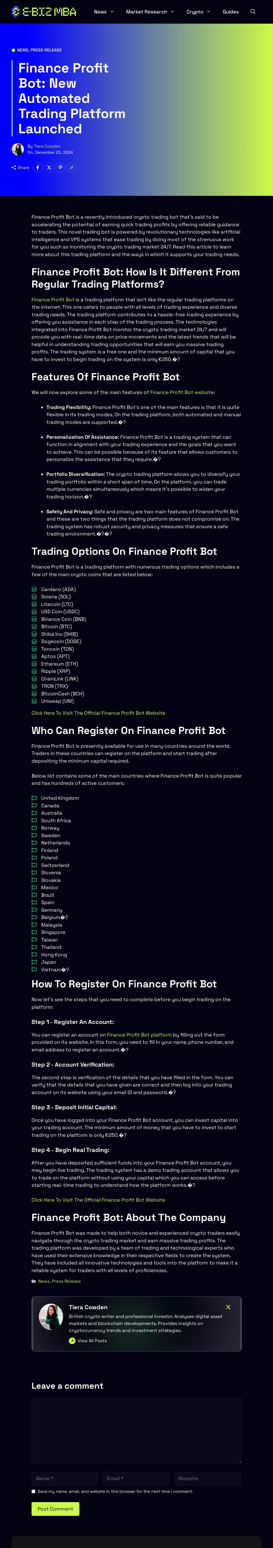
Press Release (46, 50)
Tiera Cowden (47, 146)
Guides (231, 11)
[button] (253, 11)
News (107, 11)
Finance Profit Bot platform (139, 1035)
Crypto (202, 11)
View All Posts (92, 1340)
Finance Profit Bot (53, 299)
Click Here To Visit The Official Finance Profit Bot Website (98, 713)
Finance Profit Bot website (181, 392)
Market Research (153, 11)
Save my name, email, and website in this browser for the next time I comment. (115, 1491)
